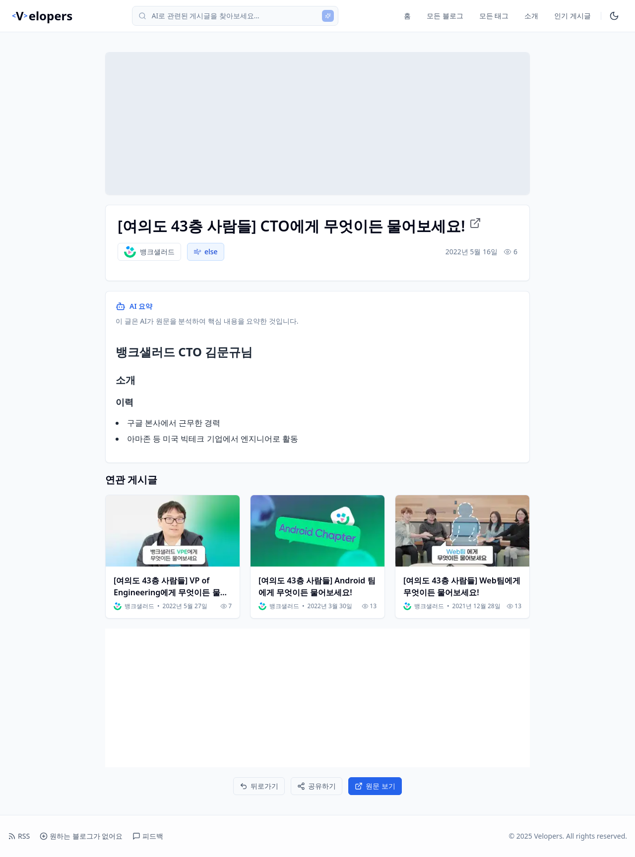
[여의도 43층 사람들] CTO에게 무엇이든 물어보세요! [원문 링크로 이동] (299, 226)
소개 (531, 15)
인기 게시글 (572, 15)
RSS (19, 836)
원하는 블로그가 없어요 (81, 836)
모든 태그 (494, 15)
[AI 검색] (328, 16)
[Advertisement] (317, 697)
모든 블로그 (445, 15)
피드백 (147, 836)
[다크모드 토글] (614, 16)
